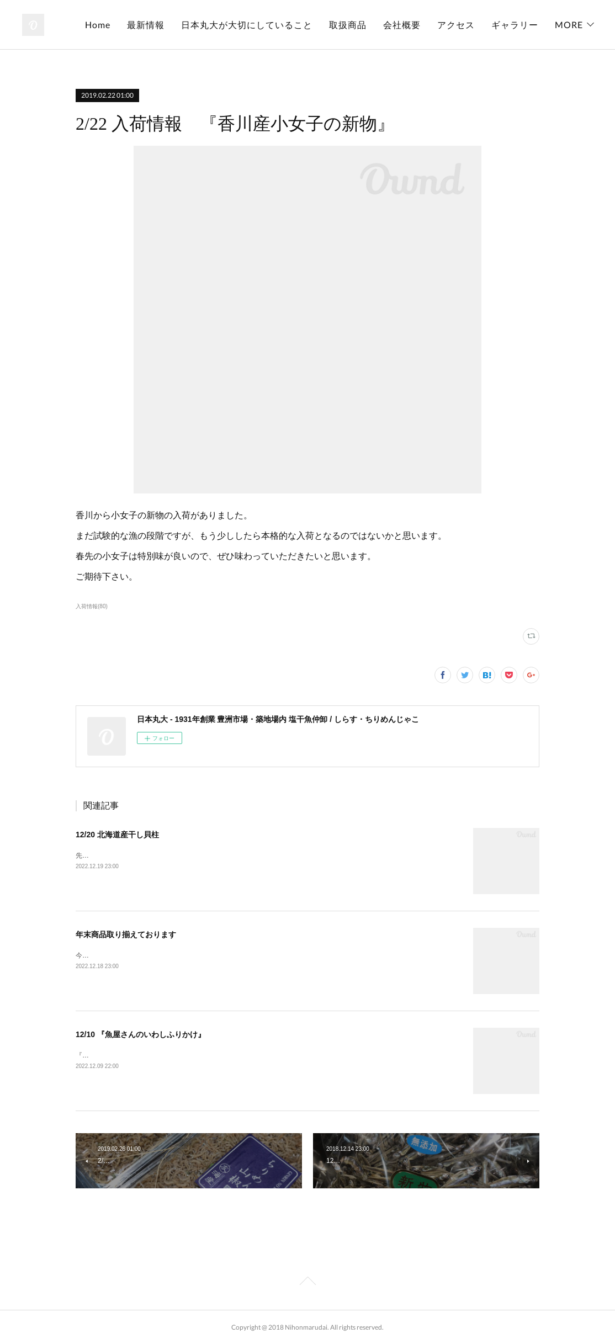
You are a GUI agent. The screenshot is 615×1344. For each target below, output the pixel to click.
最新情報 (209, 24)
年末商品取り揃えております (126, 934)
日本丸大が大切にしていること (310, 24)
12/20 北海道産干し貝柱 (117, 834)
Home (161, 24)
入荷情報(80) (92, 606)
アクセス (519, 24)
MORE (569, 24)
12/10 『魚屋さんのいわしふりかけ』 (140, 1034)
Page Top (307, 1283)
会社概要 (465, 24)
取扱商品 (411, 24)
